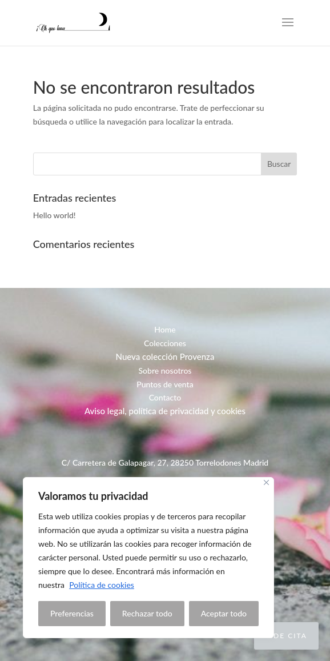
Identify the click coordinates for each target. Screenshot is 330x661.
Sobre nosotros (165, 370)
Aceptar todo (224, 613)
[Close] (266, 482)
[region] (148, 557)
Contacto (165, 397)
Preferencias (72, 613)
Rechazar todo (147, 613)
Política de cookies (101, 585)
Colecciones (165, 343)
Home (164, 329)
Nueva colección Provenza (165, 356)
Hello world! (54, 215)
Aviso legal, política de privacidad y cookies (165, 411)
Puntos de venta (164, 384)
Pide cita (286, 635)
